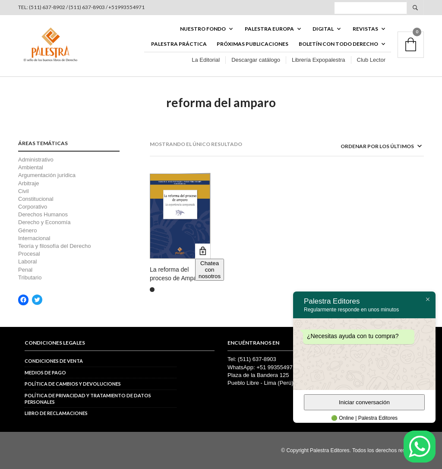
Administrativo (36, 159)
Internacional (34, 238)
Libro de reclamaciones (56, 413)
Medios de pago (45, 372)
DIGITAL (323, 28)
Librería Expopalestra (318, 60)
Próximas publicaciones (252, 44)
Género (27, 230)
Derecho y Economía (44, 222)
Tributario (29, 277)
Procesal (29, 253)
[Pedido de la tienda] (370, 146)
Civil (23, 191)
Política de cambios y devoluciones (73, 384)
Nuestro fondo (203, 28)
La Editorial (206, 60)
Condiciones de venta (54, 361)
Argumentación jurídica (47, 175)
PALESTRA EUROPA (269, 28)
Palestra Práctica (179, 44)
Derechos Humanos (43, 214)
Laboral (27, 261)
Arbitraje (28, 183)
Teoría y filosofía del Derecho (54, 246)
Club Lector (371, 60)
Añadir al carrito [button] (202, 251)
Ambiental (30, 167)
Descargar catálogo (255, 60)
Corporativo (32, 206)
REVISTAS (365, 28)
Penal (25, 269)
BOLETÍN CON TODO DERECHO (338, 44)
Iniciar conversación (364, 402)
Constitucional (36, 199)
